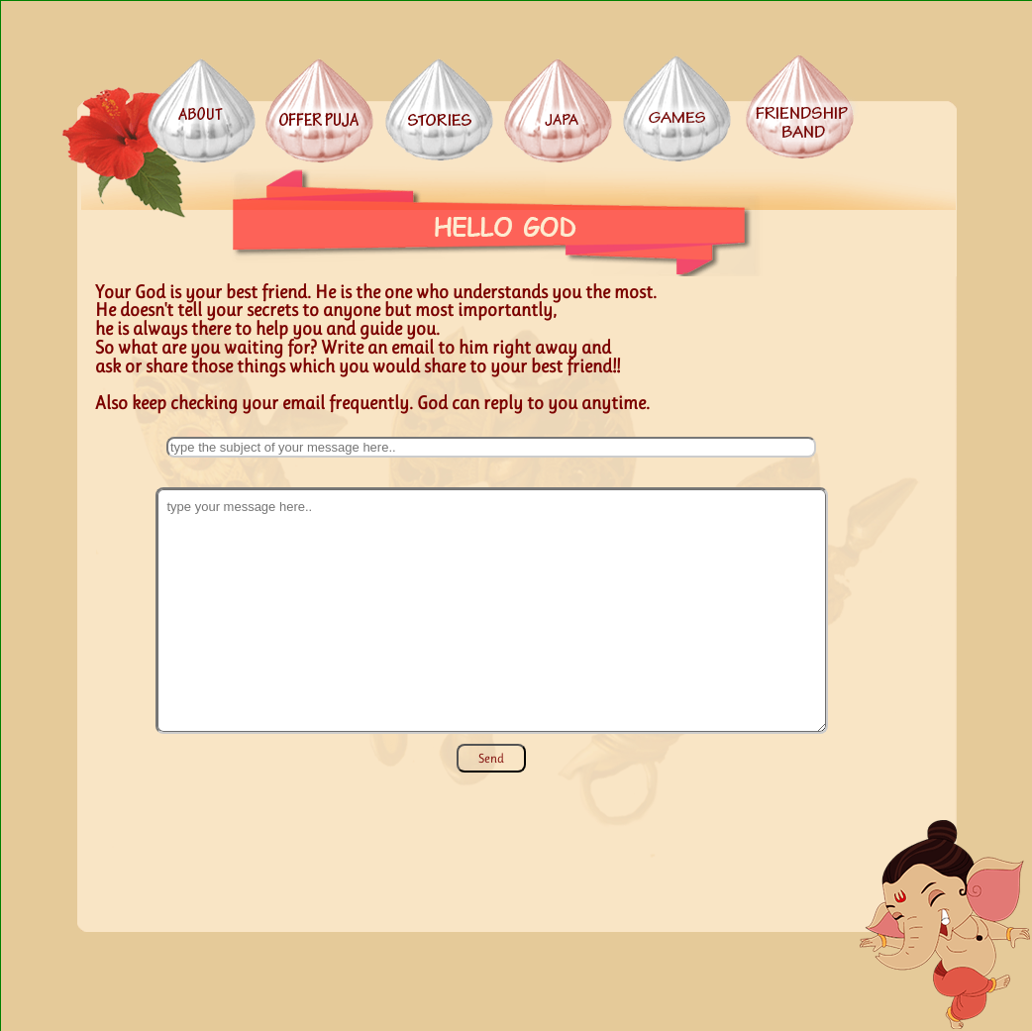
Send (491, 758)
